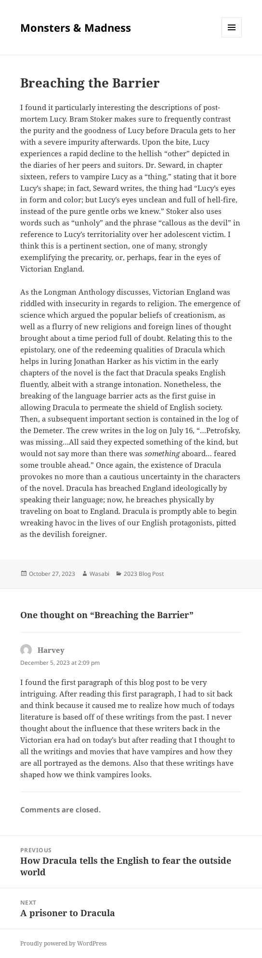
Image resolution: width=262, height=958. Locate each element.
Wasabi (99, 574)
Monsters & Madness (75, 27)
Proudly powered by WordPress (63, 943)
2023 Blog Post (144, 574)
